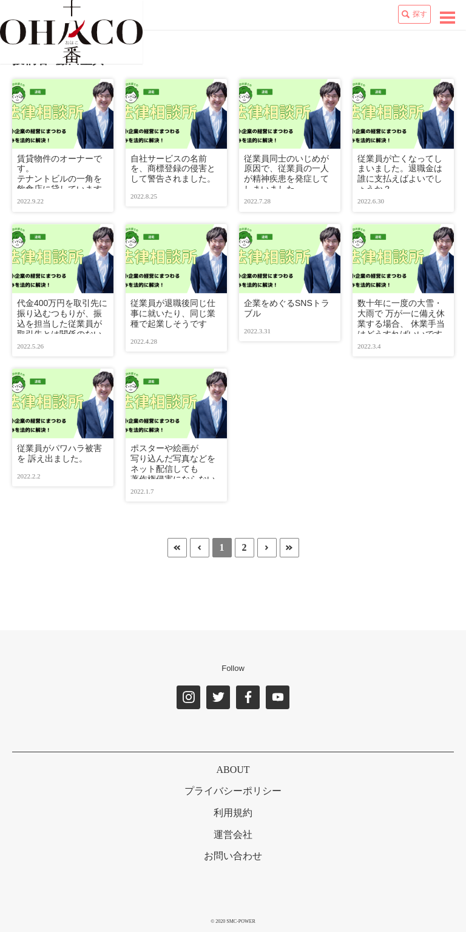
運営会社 (233, 834)
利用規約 (233, 813)
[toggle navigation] (447, 17)
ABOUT (232, 769)
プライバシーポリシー (233, 791)
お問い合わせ (233, 856)
